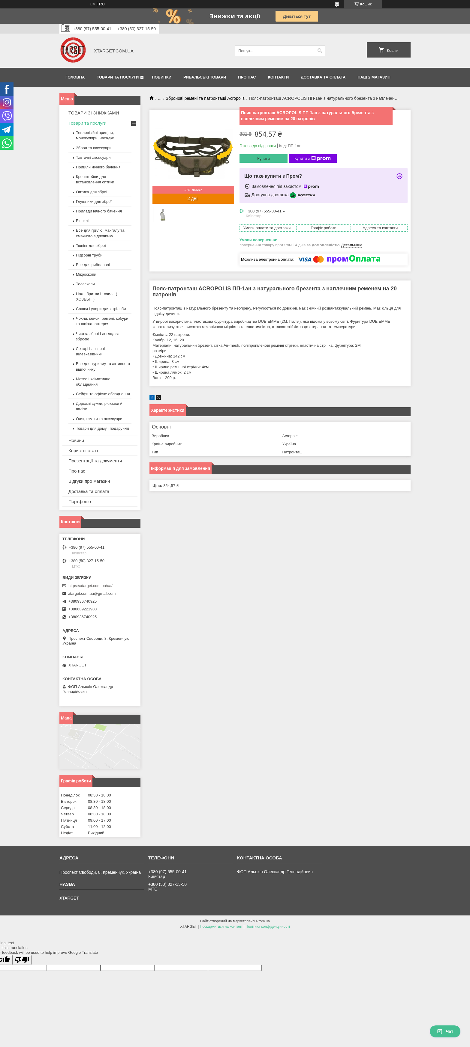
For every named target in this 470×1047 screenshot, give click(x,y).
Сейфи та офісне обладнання (103, 394)
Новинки (161, 77)
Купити (263, 158)
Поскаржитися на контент (221, 926)
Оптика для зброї (91, 192)
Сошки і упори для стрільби (101, 309)
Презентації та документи (95, 460)
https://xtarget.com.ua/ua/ (90, 585)
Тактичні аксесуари (93, 157)
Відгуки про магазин (89, 481)
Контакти (278, 77)
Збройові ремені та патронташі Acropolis (205, 98)
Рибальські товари (204, 77)
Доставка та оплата (323, 77)
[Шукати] (320, 51)
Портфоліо (79, 501)
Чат (445, 1031)
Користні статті (83, 450)
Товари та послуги (118, 77)
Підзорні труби (89, 255)
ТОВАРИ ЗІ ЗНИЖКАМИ (93, 112)
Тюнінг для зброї (91, 245)
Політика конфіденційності (268, 926)
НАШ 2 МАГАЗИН (373, 77)
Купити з (312, 158)
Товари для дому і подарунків (102, 428)
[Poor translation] (22, 960)
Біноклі (82, 220)
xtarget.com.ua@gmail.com (92, 593)
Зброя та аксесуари (93, 148)
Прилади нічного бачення (99, 211)
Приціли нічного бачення (98, 167)
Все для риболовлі (93, 264)
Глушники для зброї (94, 201)
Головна (75, 77)
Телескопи (85, 284)
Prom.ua (263, 921)
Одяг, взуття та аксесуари (99, 419)
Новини (76, 440)
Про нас (247, 77)
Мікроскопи (86, 274)
